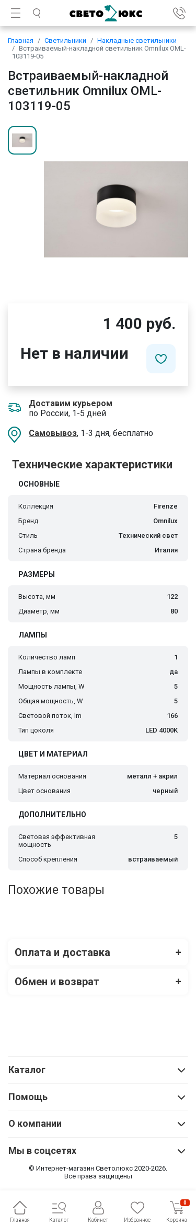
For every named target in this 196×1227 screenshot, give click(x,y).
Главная (20, 40)
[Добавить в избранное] (161, 358)
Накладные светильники (137, 40)
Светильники (65, 40)
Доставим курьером (70, 403)
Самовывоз (53, 433)
